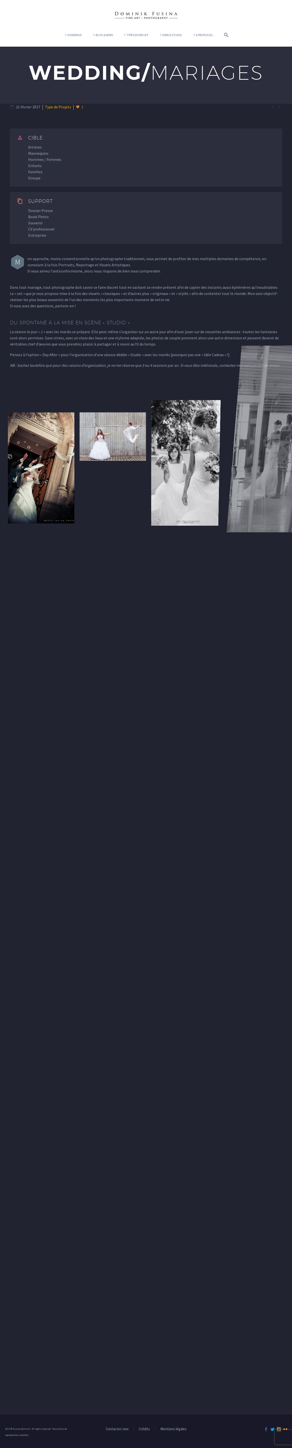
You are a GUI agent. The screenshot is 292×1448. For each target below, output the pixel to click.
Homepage (74, 35)
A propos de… (205, 35)
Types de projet (137, 35)
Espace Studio (172, 35)
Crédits (144, 1429)
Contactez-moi (117, 1429)
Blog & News (104, 35)
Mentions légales (173, 1429)
